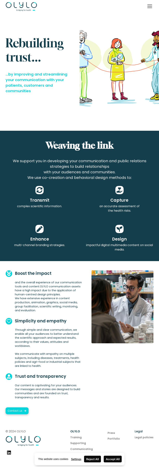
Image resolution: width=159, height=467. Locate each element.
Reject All (92, 459)
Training (76, 437)
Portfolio (114, 439)
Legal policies (144, 437)
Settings (76, 459)
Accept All (113, 459)
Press (111, 433)
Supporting (78, 443)
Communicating (81, 449)
